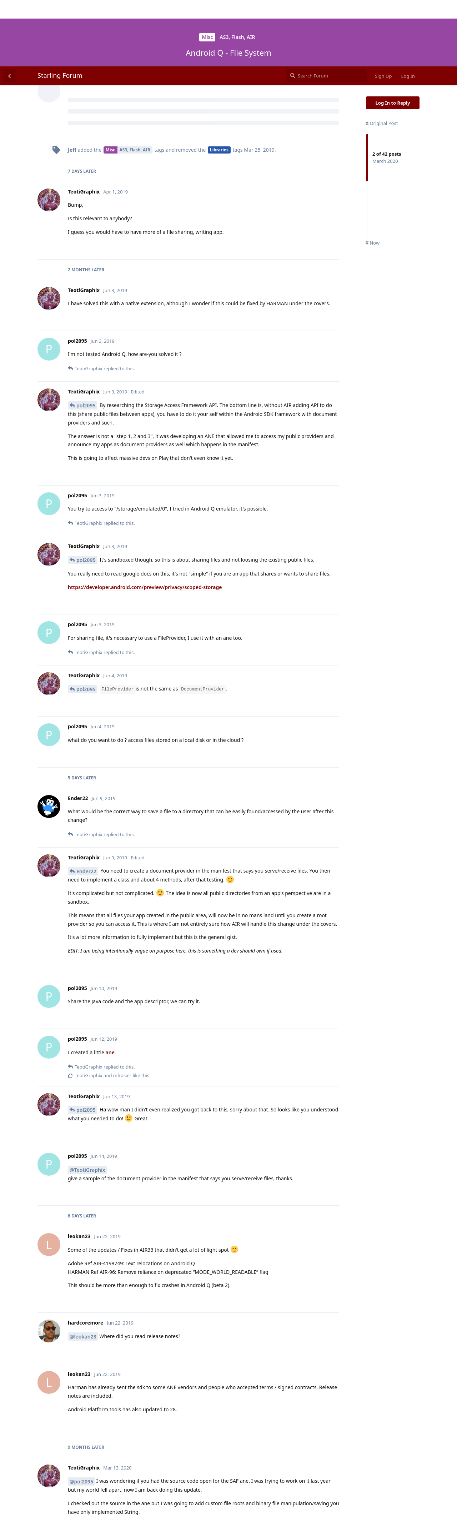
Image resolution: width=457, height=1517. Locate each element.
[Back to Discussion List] (9, 9)
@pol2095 (81, 1415)
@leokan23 (83, 1270)
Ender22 (86, 805)
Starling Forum (59, 9)
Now (373, 177)
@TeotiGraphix (87, 1103)
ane (110, 986)
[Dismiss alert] (168, 1502)
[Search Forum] (326, 9)
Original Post (382, 57)
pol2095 (85, 339)
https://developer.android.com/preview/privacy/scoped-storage (145, 520)
